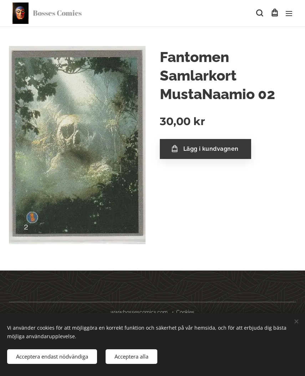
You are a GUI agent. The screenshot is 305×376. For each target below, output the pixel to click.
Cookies (185, 312)
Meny (289, 13)
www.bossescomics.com (139, 312)
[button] (259, 13)
